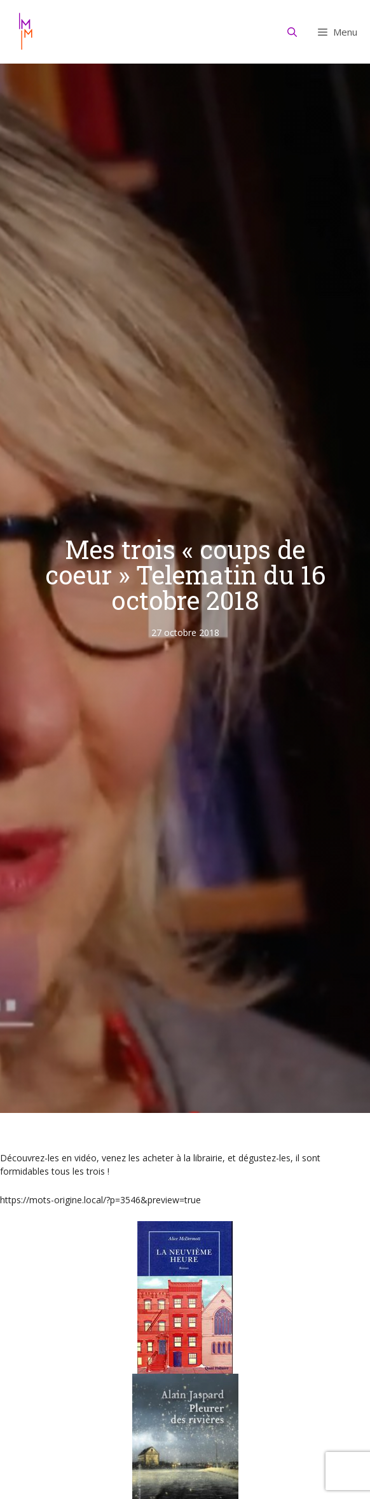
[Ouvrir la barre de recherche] (292, 32)
